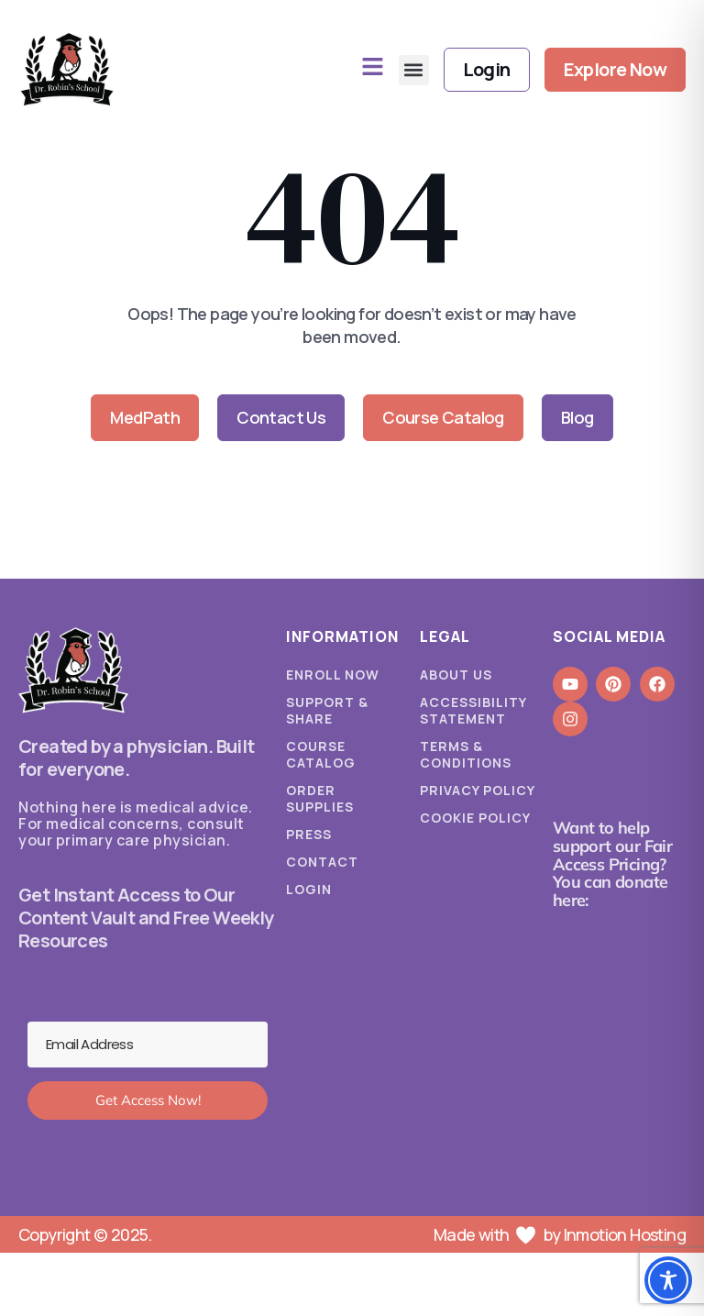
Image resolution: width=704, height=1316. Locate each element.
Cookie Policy (475, 818)
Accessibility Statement (473, 710)
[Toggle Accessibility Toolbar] (668, 1280)
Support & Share (327, 710)
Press (309, 834)
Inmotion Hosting (625, 1234)
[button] (414, 70)
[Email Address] (148, 1044)
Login (309, 889)
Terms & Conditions (466, 754)
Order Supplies (320, 798)
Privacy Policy (477, 790)
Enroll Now (333, 675)
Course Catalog (321, 754)
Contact (322, 862)
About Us (456, 675)
